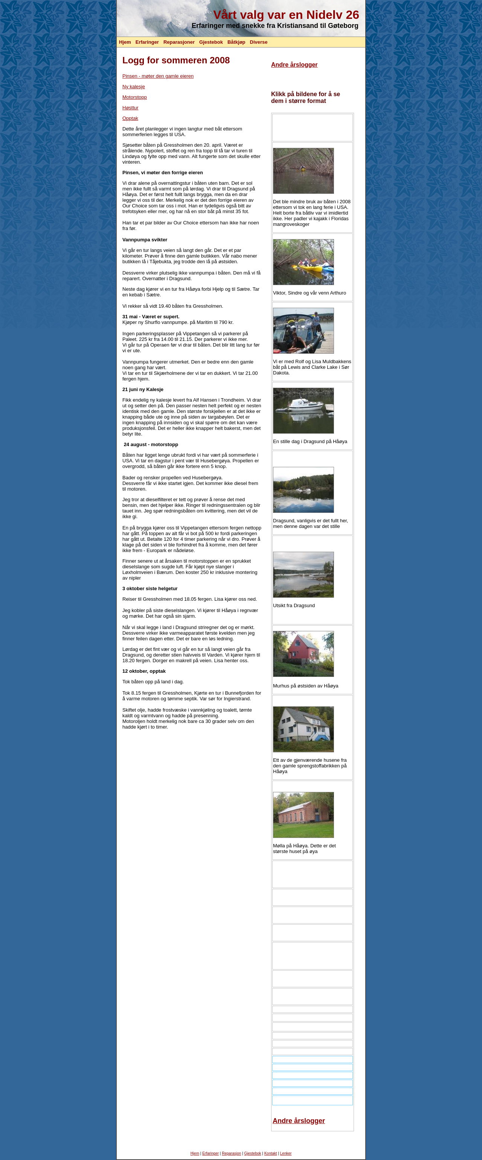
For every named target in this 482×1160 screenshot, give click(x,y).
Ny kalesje (133, 86)
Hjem (125, 42)
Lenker (286, 1153)
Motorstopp (134, 97)
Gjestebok (211, 42)
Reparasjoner (179, 42)
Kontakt (270, 1153)
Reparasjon (231, 1153)
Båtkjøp (236, 42)
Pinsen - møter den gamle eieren (158, 76)
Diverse (259, 42)
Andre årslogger (294, 64)
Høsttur (130, 107)
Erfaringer (147, 42)
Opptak (130, 118)
